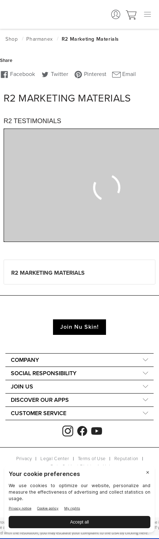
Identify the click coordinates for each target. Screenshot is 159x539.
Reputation (126, 459)
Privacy (24, 459)
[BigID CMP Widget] (79, 500)
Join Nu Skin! (79, 327)
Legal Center (54, 459)
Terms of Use (92, 459)
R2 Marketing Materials (48, 273)
